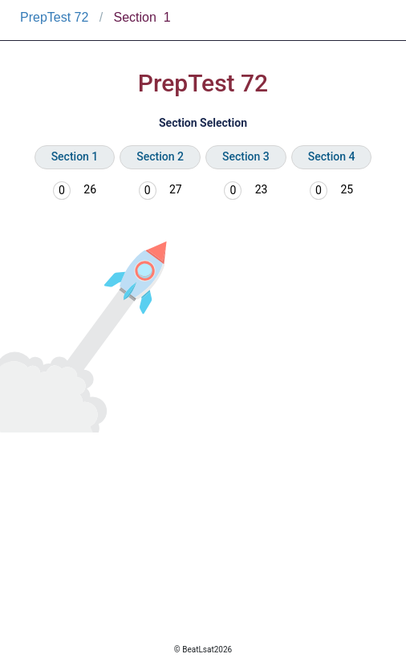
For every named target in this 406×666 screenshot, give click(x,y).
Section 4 (331, 156)
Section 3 (246, 156)
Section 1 (75, 156)
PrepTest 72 (54, 17)
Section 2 (160, 156)
